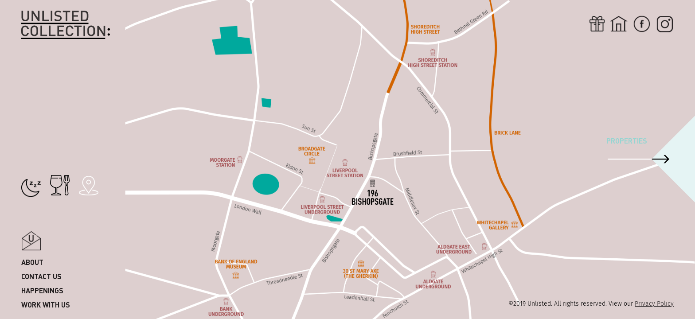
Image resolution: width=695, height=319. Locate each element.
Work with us (45, 304)
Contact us (41, 276)
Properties (626, 140)
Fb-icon (642, 24)
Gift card (597, 23)
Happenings (42, 290)
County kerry (45, 81)
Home (619, 24)
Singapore (40, 53)
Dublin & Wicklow (53, 95)
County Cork (43, 67)
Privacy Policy (654, 303)
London (34, 109)
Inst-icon (665, 24)
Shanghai (38, 124)
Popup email (31, 241)
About (32, 262)
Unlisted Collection (65, 25)
